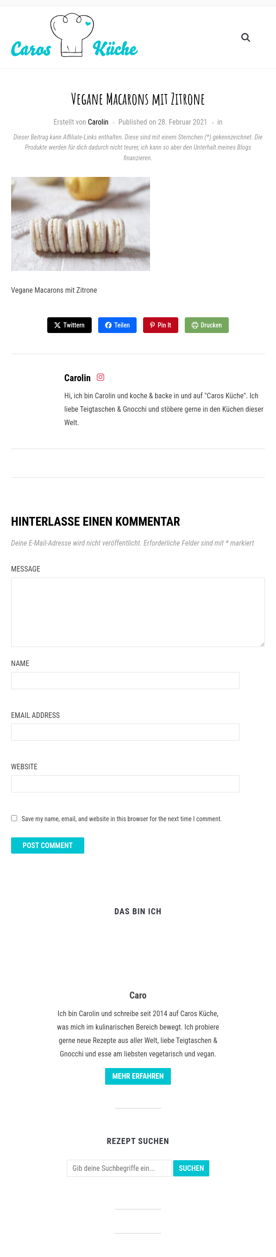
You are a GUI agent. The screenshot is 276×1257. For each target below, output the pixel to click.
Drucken (211, 325)
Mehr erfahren (137, 1076)
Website (24, 766)
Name (20, 663)
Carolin (98, 122)
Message (25, 569)
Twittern (74, 325)
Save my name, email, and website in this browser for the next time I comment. (122, 819)
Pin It (164, 325)
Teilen (122, 325)
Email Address (35, 715)
